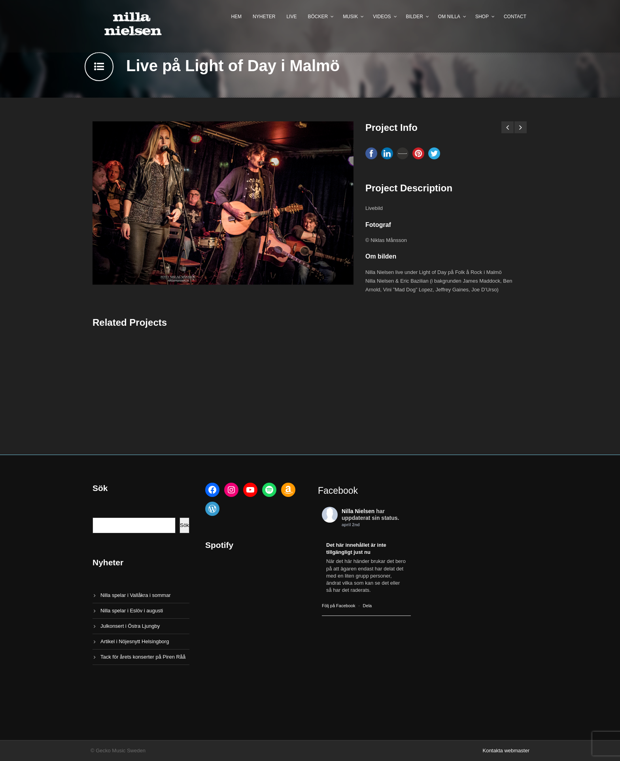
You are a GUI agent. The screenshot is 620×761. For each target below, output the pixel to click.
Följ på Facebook (338, 605)
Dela (367, 605)
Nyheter (264, 16)
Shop (482, 16)
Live (291, 16)
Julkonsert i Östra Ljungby (130, 626)
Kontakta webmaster (505, 750)
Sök (184, 525)
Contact (515, 16)
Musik (350, 16)
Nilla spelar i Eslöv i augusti (131, 611)
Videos (382, 16)
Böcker (318, 16)
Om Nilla (449, 16)
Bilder (414, 16)
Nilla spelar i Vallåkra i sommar (135, 595)
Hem (236, 16)
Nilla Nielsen (358, 511)
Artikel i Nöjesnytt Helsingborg (134, 641)
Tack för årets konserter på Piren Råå (142, 657)
